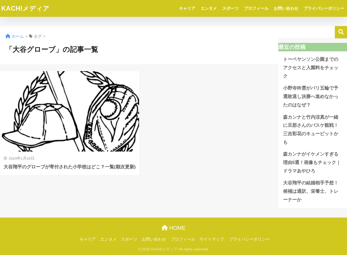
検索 (341, 32)
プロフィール (256, 8)
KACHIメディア (25, 8)
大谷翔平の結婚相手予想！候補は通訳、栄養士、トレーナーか (310, 191)
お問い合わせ (286, 8)
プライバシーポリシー (324, 8)
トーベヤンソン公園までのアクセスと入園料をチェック (310, 67)
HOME (174, 228)
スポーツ (230, 8)
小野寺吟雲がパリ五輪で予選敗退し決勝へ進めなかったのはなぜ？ (310, 96)
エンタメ (209, 8)
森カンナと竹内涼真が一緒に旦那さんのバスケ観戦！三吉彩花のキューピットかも (310, 130)
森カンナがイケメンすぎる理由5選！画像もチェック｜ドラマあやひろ (312, 162)
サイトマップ (212, 239)
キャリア (187, 8)
